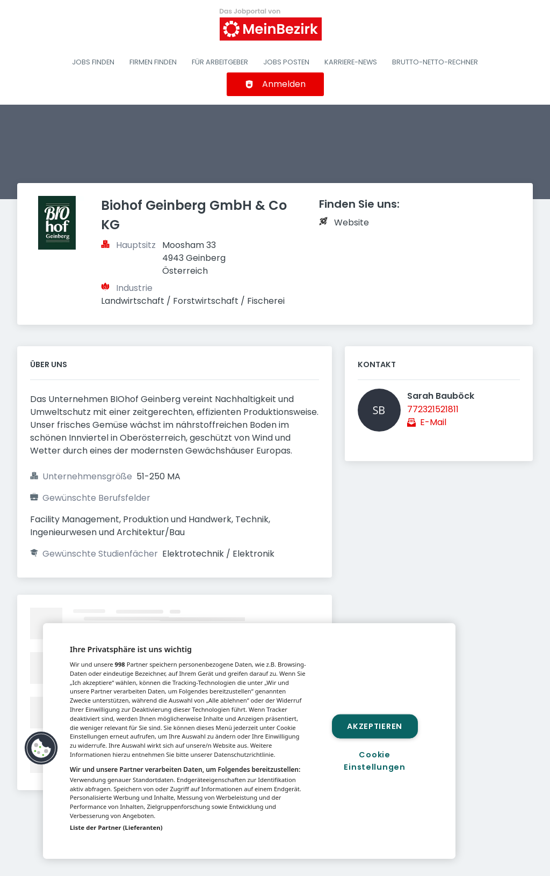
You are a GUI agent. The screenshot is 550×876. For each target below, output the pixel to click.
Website (351, 222)
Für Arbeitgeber (220, 62)
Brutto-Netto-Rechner (435, 62)
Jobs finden (93, 62)
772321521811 (433, 409)
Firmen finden (153, 62)
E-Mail (433, 422)
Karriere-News (350, 62)
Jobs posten (286, 62)
